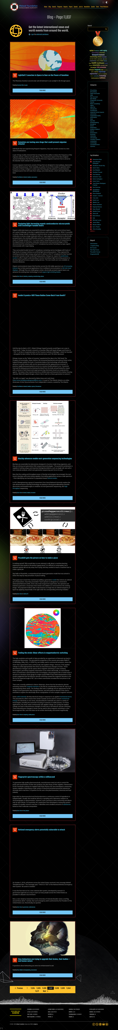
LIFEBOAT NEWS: (51, 1009)
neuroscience (34, 177)
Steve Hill (95, 213)
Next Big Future (94, 250)
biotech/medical (27, 177)
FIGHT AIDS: (29, 1014)
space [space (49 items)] (92, 76)
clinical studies (52, 478)
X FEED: (28, 1012)
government (25, 907)
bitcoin (92, 131)
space (26, 85)
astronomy (93, 114)
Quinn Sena (19, 276)
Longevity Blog (94, 245)
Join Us (81, 7)
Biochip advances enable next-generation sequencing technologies (45, 458)
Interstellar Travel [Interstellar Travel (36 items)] (103, 65)
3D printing (93, 90)
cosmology (93, 143)
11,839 (63, 988)
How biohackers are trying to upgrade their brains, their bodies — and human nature (44, 960)
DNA (91, 95)
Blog (50, 7)
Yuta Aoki (95, 198)
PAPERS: (50, 1017)
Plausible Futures (95, 252)
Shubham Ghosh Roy (99, 165)
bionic (92, 126)
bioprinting (93, 127)
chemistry (25, 276)
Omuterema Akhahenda (96, 190)
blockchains (93, 132)
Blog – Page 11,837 (59, 17)
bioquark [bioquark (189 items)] (95, 55)
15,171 (37, 991)
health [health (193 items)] (94, 63)
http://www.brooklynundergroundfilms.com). (27, 380)
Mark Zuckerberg (95, 104)
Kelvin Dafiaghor (97, 179)
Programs (59, 7)
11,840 (68, 988)
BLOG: (49, 1012)
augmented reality (95, 115)
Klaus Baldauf (20, 970)
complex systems (95, 139)
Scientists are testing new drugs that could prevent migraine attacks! (42, 143)
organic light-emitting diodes (51, 272)
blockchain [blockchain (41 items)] (104, 57)
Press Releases (104, 7)
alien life (92, 107)
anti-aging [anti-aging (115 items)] (103, 51)
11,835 (38, 988)
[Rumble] (107, 1024)
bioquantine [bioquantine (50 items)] (102, 52)
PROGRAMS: (91, 1014)
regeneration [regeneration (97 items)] (94, 74)
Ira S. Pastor (96, 227)
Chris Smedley (97, 229)
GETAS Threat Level (15, 1012)
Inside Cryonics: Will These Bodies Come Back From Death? (41, 295)
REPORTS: (50, 1014)
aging (91, 105)
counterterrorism (95, 144)
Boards (54, 7)
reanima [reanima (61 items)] (96, 72)
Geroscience (93, 243)
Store (97, 7)
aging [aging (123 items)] (91, 51)
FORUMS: (71, 1017)
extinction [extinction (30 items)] (98, 60)
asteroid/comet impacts (97, 112)
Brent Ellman (96, 215)
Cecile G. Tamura (98, 196)
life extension (38, 386)
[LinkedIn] (100, 1024)
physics (42, 276)
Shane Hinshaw (97, 204)
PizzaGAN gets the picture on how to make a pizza (38, 558)
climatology (93, 138)
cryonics (33, 386)
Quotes (93, 7)
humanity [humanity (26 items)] (106, 63)
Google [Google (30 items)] (90, 63)
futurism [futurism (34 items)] (105, 61)
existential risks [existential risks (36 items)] (93, 61)
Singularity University (96, 100)
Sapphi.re (36, 1024)
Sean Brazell (96, 209)
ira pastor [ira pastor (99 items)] (93, 67)
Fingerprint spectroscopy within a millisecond (36, 777)
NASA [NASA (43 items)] (102, 70)
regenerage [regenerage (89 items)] (102, 72)
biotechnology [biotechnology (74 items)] (94, 57)
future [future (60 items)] (101, 61)
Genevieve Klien (20, 85)
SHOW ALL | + (92, 231)
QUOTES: (91, 1017)
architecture (93, 110)
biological (93, 124)
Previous (20, 988)
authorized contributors (42, 34)
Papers (71, 7)
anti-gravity (93, 109)
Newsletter (87, 7)
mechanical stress (66, 697)
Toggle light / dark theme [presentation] (107, 2)
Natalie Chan (96, 211)
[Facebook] (93, 1024)
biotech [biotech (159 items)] (102, 55)
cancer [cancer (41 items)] (95, 59)
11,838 (57, 988)
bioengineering (27, 970)
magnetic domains (33, 686)
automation (93, 117)
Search (106, 29)
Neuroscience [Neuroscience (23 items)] (105, 70)
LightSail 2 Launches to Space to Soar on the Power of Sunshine (43, 75)
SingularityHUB (94, 254)
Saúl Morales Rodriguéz (96, 162)
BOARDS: (91, 1012)
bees (91, 119)
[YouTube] (103, 1024)
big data (92, 121)
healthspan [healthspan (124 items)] (100, 63)
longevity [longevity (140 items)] (97, 70)
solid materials (21, 697)
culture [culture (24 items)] (104, 59)
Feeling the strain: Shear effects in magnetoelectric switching (43, 653)
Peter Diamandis (95, 93)
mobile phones (31, 715)
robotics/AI (25, 594)
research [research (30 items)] (99, 74)
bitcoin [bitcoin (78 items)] (100, 57)
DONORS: (70, 1012)
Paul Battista (19, 177)
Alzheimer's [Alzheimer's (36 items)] (97, 50)
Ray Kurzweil (94, 97)
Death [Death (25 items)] (106, 59)
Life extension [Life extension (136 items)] (101, 67)
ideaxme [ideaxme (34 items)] (90, 65)
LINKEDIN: (71, 1009)
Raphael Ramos (97, 207)
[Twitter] (97, 1024)
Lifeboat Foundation (20, 1024)
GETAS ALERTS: (92, 1009)
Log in (32, 34)
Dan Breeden (96, 170)
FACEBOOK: (29, 1009)
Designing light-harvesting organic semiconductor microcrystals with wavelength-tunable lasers (44, 224)
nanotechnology (36, 276)
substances (67, 804)
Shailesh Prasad (97, 172)
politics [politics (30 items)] (92, 72)
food (24, 811)
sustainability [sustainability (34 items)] (96, 76)
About (45, 7)
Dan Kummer (96, 187)
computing (30, 276)
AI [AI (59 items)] (94, 51)
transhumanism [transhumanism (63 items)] (95, 78)
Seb (94, 218)
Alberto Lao (96, 202)
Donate (76, 7)
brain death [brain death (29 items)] (92, 59)
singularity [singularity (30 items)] (105, 74)
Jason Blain (96, 222)
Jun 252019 (14, 75)
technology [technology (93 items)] (102, 76)
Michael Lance (97, 220)
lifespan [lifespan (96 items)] (91, 70)
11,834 (33, 988)
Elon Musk (93, 98)
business (92, 134)
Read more (43, 90)
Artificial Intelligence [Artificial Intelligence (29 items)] (95, 52)
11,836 (44, 988)
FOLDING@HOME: (72, 1014)
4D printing (93, 92)
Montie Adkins (97, 224)
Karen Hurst (96, 181)
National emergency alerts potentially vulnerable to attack (41, 829)
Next (44, 991)
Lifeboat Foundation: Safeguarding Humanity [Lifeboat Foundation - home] (24, 6)
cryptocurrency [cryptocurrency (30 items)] (99, 59)
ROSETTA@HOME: (31, 1017)
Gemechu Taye (97, 177)
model (54, 580)
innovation (33, 493)
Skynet (92, 102)
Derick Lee (96, 200)
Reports (66, 7)
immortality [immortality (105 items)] (96, 65)
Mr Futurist (93, 248)
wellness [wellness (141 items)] (102, 78)
